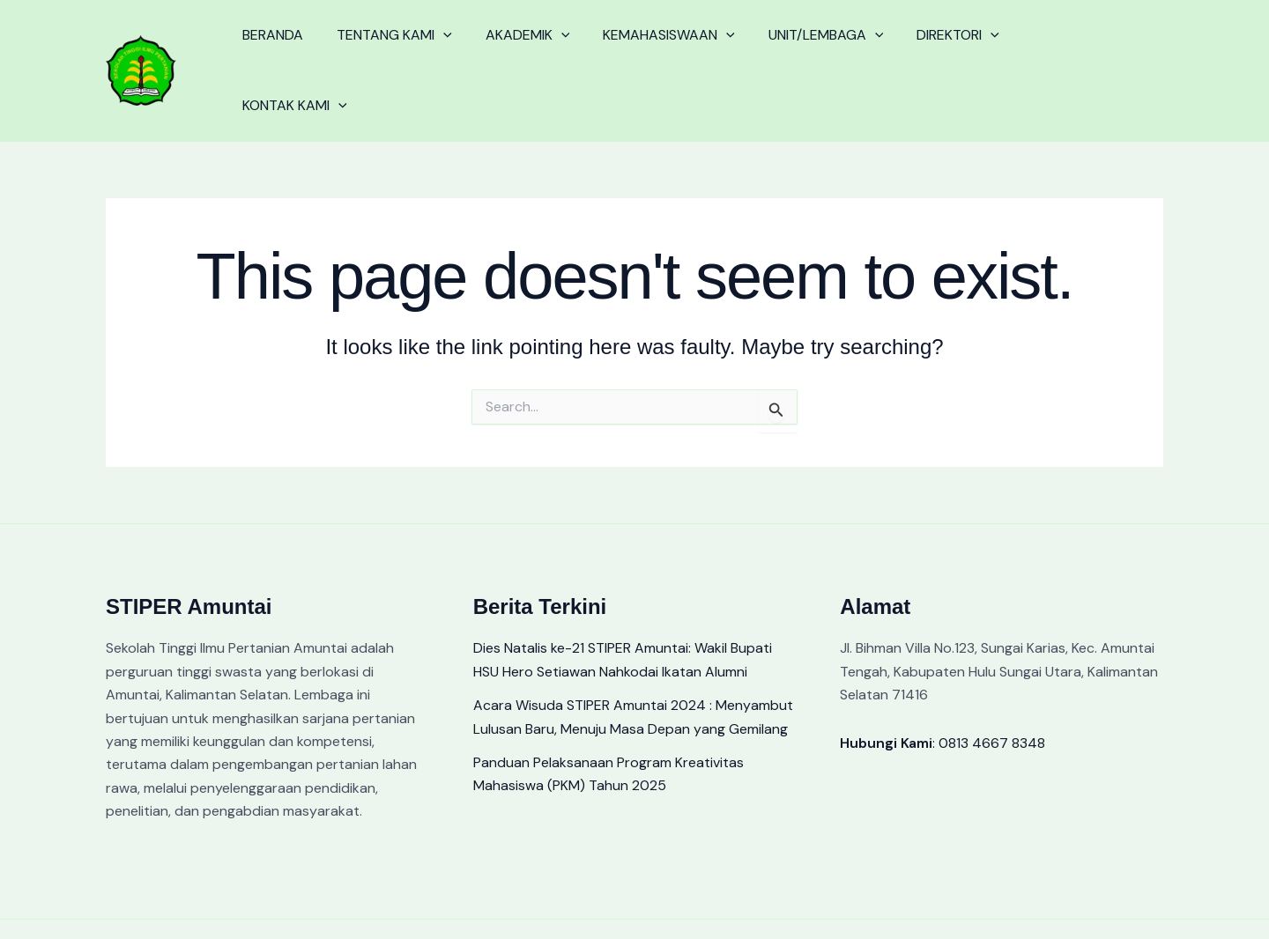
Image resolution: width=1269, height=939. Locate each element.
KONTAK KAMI (1050, 49)
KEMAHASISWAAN (650, 49)
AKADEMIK (514, 49)
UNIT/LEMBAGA (802, 49)
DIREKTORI (928, 49)
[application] (435, 49)
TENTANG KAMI (386, 49)
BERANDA (270, 49)
